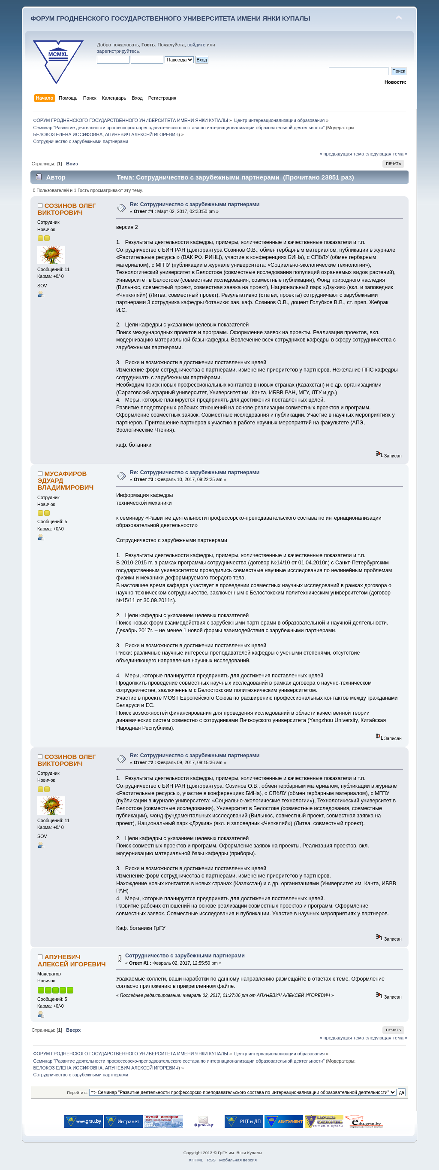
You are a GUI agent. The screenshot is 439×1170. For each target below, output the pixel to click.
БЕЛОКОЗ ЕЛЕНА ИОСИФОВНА (67, 134)
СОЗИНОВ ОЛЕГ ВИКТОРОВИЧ (67, 209)
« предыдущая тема (341, 153)
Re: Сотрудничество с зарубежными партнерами (194, 204)
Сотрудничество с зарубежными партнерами (185, 956)
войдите (196, 44)
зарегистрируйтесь (118, 51)
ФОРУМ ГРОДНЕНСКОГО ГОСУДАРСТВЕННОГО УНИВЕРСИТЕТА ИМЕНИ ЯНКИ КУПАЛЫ (170, 18)
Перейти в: (77, 1092)
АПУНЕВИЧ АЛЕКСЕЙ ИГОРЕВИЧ (141, 134)
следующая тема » (387, 153)
